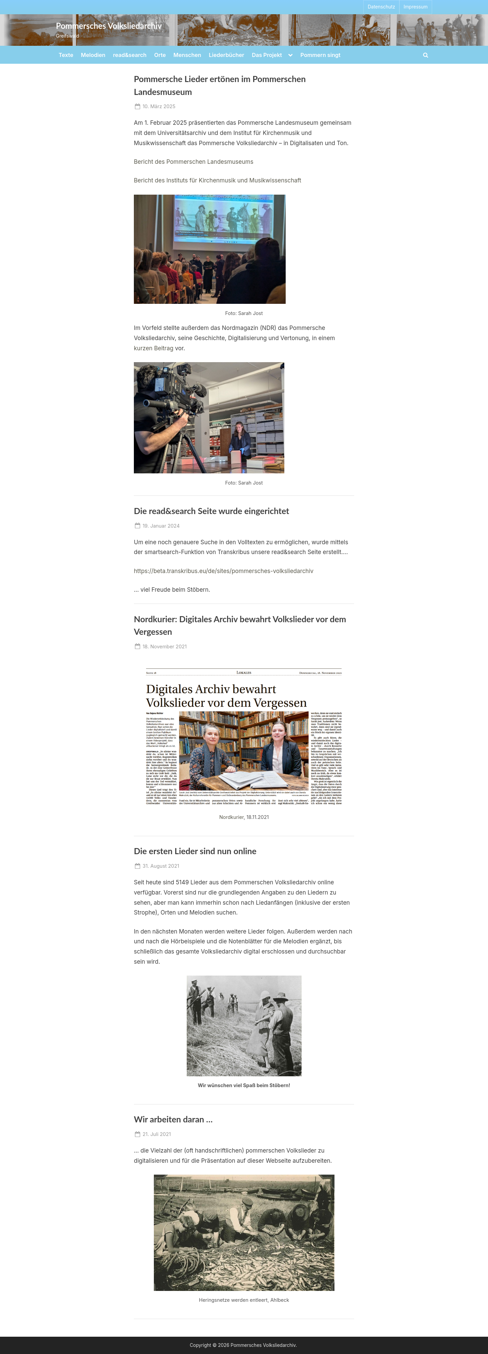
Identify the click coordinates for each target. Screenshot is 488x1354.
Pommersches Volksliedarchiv (109, 26)
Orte (160, 55)
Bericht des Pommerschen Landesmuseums (193, 161)
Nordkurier (231, 817)
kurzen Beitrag (154, 348)
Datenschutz (381, 6)
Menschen (187, 55)
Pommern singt (321, 55)
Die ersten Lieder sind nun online (195, 851)
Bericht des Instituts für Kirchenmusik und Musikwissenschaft (217, 180)
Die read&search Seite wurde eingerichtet (211, 511)
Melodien (93, 55)
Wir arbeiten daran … (173, 1119)
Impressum (416, 6)
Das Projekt (267, 55)
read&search (130, 55)
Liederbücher (226, 55)
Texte (66, 55)
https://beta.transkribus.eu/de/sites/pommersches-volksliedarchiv (223, 571)
